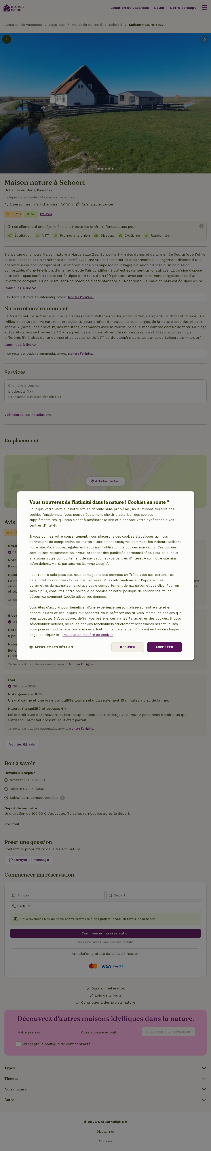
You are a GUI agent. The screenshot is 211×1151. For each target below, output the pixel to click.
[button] (51, 647)
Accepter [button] (164, 647)
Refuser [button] (127, 647)
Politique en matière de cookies (88, 635)
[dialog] (105, 575)
